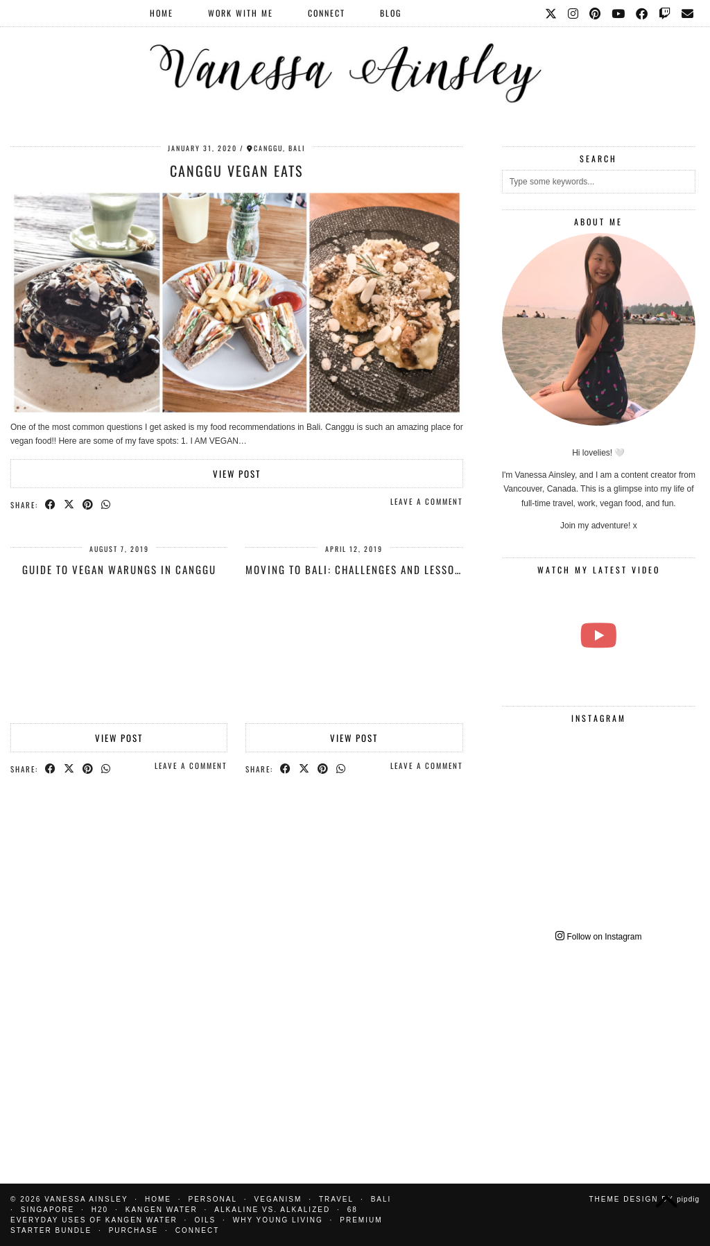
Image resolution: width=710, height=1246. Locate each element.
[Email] (688, 13)
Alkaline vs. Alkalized (272, 1209)
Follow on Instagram (598, 937)
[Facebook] (642, 13)
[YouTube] (619, 13)
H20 (100, 1209)
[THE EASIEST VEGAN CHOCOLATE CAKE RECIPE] (598, 635)
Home (161, 13)
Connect (326, 13)
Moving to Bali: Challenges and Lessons (356, 569)
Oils (205, 1220)
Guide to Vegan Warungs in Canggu (119, 569)
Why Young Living (278, 1220)
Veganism (278, 1199)
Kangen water (161, 1209)
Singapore (47, 1209)
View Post (237, 474)
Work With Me (240, 13)
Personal (213, 1199)
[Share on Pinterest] (88, 504)
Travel (336, 1199)
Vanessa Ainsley (86, 1199)
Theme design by (644, 1199)
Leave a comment (426, 501)
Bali (381, 1199)
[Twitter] (551, 13)
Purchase (134, 1230)
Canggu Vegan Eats (236, 170)
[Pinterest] (595, 13)
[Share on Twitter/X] (70, 504)
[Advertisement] (598, 1053)
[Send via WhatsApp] (106, 504)
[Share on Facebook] (51, 504)
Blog (390, 13)
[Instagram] (574, 13)
